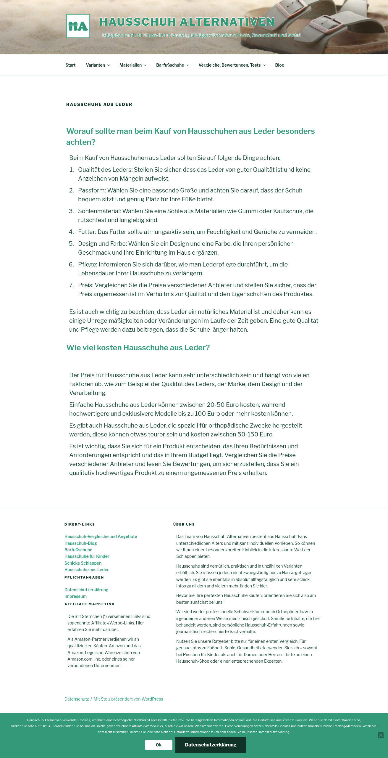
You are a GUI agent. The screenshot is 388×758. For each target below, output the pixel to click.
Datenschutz (76, 698)
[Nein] (381, 735)
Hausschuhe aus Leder (86, 569)
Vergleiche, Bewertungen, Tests (232, 65)
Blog (279, 65)
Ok (158, 744)
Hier (140, 622)
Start (71, 65)
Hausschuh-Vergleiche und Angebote (100, 536)
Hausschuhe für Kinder (86, 556)
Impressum (75, 596)
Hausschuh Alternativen (187, 21)
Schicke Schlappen (82, 563)
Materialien (133, 65)
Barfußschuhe (173, 65)
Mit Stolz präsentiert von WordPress (128, 698)
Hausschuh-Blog (80, 543)
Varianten (98, 65)
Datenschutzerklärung (86, 589)
